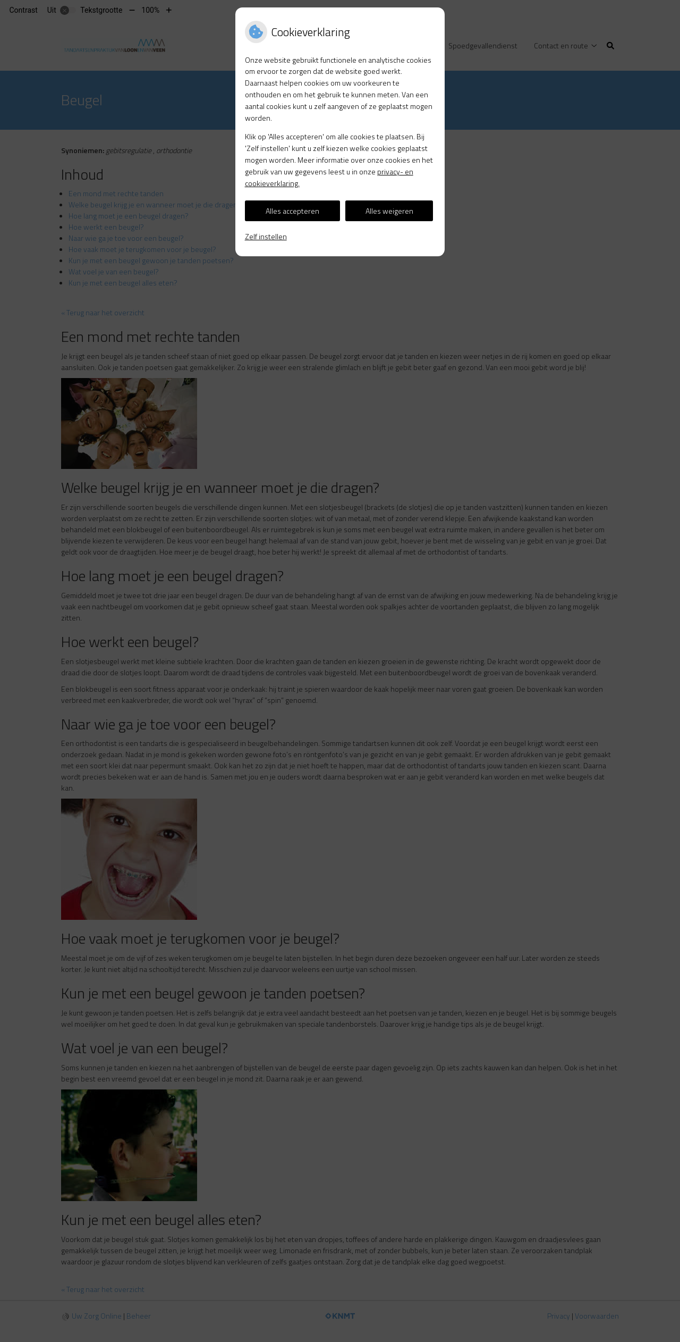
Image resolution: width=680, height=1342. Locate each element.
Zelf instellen (266, 236)
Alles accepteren (292, 210)
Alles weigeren (389, 210)
